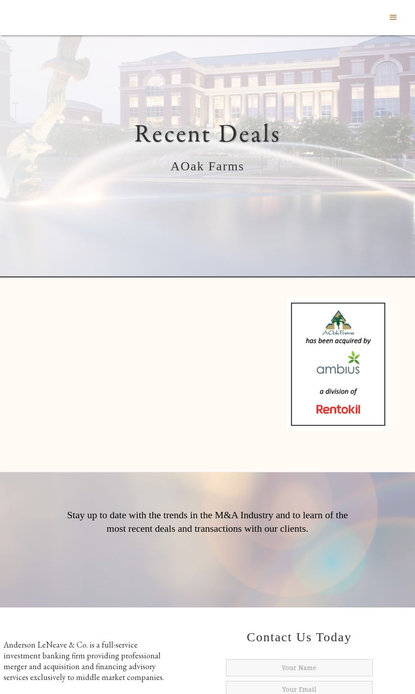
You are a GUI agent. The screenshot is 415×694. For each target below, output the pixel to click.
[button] (393, 17)
